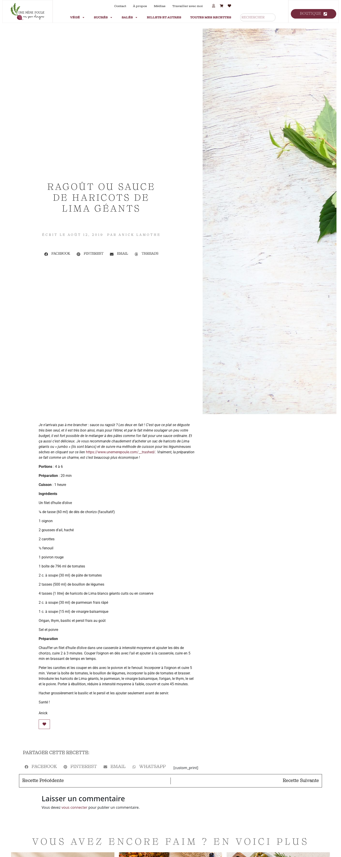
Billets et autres (164, 17)
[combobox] (257, 17)
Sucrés (103, 17)
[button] (57, 254)
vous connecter (75, 807)
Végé (77, 17)
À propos (140, 6)
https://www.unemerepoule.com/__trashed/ (120, 452)
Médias (160, 6)
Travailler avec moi (187, 6)
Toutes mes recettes (210, 17)
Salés (130, 17)
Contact (120, 6)
